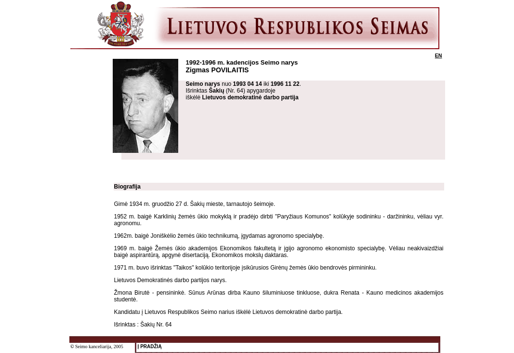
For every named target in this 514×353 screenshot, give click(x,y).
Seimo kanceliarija (93, 346)
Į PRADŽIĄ (149, 346)
